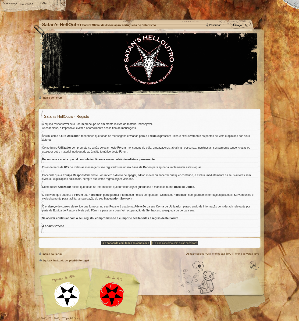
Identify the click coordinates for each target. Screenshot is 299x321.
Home (10, 4)
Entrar (67, 87)
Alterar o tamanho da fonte (27, 4)
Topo (254, 266)
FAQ (43, 4)
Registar (54, 87)
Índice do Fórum (149, 64)
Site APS (112, 294)
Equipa (46, 260)
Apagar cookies (195, 253)
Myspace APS (91, 291)
